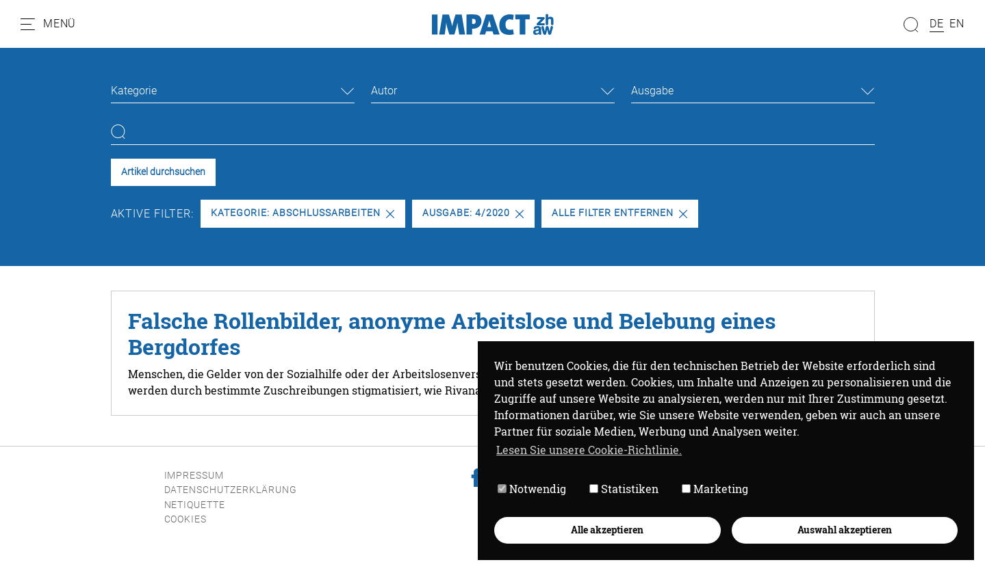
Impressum (194, 475)
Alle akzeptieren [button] (607, 529)
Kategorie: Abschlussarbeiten (302, 213)
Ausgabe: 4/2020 (473, 213)
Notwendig (532, 488)
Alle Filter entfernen (619, 213)
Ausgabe (652, 90)
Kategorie (134, 90)
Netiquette (195, 505)
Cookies (185, 519)
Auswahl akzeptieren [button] (844, 529)
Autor (384, 90)
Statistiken (623, 488)
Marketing (715, 488)
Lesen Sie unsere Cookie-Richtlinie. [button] (589, 449)
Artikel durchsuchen (163, 172)
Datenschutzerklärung (230, 490)
